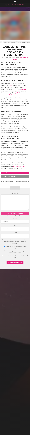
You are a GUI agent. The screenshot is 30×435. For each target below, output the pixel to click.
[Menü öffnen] (15, 1)
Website (15, 220)
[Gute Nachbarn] (15, 365)
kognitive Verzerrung (20, 80)
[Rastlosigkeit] (15, 320)
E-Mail (15, 213)
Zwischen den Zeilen (19, 4)
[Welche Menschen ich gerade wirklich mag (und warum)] (15, 275)
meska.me (13, 430)
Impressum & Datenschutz (15, 427)
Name (15, 206)
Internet (23, 76)
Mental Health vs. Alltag (19, 154)
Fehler (10, 73)
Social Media (9, 82)
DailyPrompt (7, 29)
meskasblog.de (9, 4)
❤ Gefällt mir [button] (7, 160)
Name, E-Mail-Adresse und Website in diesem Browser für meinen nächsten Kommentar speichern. (16, 229)
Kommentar (15, 180)
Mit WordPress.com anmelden (15, 200)
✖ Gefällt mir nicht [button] (9, 163)
